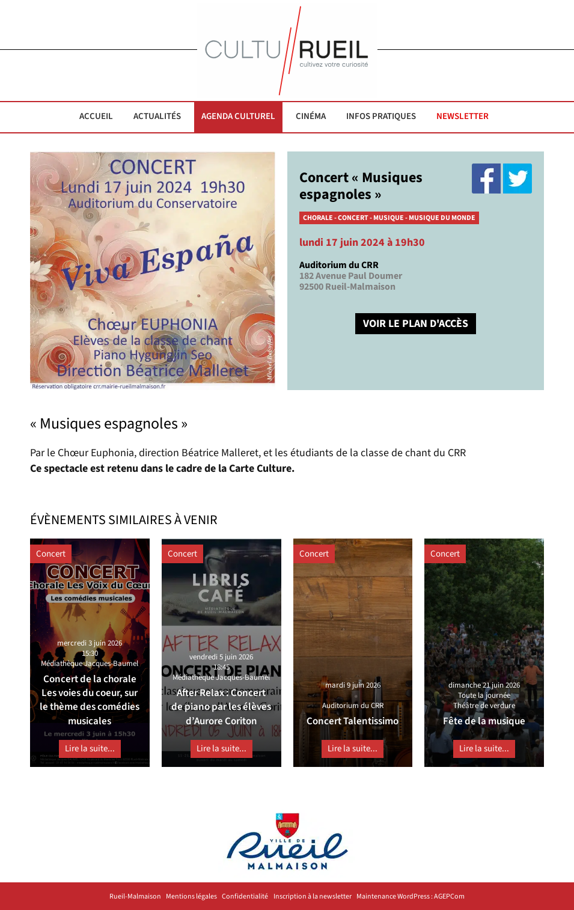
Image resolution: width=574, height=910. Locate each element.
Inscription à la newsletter (312, 897)
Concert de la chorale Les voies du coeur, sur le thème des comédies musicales (89, 700)
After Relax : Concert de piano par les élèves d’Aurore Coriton (221, 707)
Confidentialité (245, 897)
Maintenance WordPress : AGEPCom (410, 897)
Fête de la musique (484, 721)
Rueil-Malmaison (135, 897)
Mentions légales (191, 897)
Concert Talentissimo (352, 721)
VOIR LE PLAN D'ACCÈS (415, 323)
